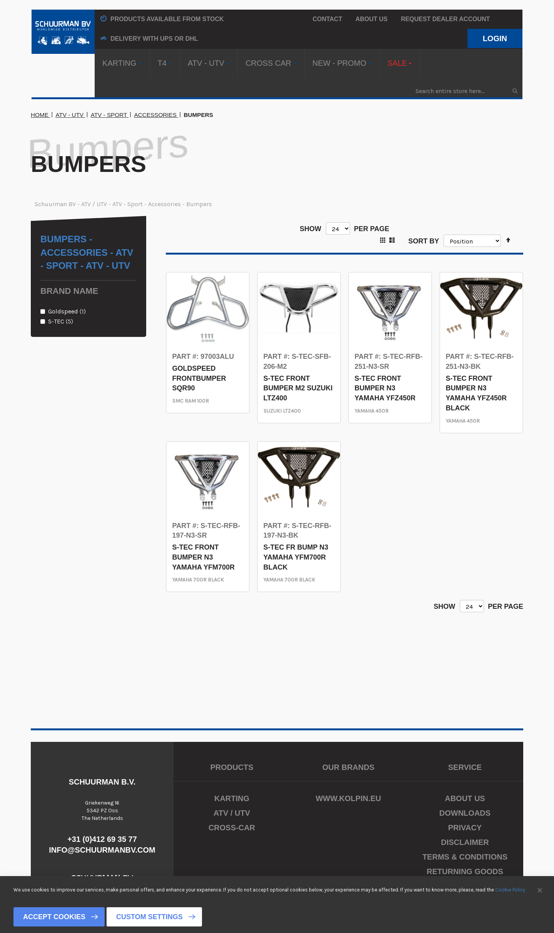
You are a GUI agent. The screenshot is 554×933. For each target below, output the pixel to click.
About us (371, 19)
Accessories (156, 115)
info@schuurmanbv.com (102, 850)
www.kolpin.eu (348, 798)
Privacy (465, 827)
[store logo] (63, 32)
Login (495, 38)
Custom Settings (149, 917)
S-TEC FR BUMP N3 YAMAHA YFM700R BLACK (296, 557)
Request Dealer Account (445, 19)
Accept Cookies (54, 917)
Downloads (465, 813)
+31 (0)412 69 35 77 (102, 839)
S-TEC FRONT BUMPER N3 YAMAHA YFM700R (203, 557)
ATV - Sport (110, 115)
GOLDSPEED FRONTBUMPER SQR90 (199, 378)
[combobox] (466, 91)
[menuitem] (122, 63)
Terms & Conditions (464, 857)
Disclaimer (465, 842)
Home (40, 115)
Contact (327, 19)
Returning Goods (465, 871)
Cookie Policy (510, 890)
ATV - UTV (70, 115)
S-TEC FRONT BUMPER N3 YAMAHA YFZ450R (385, 388)
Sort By (423, 241)
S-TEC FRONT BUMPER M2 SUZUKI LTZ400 (298, 388)
